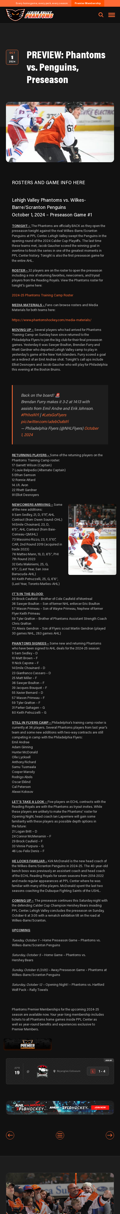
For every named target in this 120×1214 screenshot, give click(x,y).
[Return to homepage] (29, 14)
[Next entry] (110, 1135)
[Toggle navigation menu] (111, 15)
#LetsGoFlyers (54, 414)
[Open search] (101, 15)
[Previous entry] (10, 1135)
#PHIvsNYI (30, 414)
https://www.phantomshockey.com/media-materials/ (52, 320)
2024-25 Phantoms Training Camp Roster (42, 295)
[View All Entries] (60, 1135)
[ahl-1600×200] (60, 1107)
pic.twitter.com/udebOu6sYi (45, 421)
